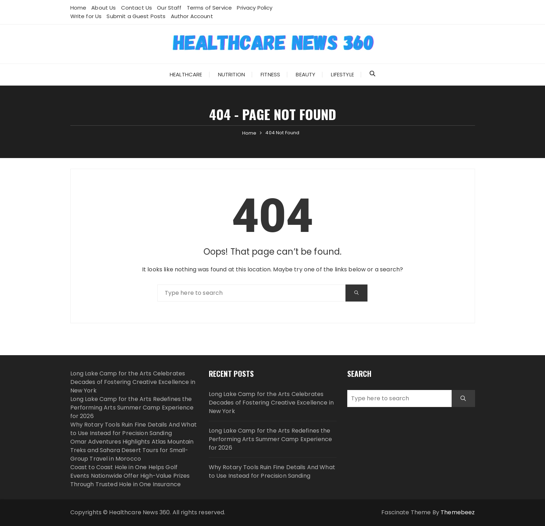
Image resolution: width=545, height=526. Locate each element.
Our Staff (169, 7)
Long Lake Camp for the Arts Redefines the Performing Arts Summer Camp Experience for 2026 (132, 407)
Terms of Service (209, 7)
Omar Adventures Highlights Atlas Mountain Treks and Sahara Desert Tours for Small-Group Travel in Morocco (132, 450)
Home (78, 7)
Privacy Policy (254, 7)
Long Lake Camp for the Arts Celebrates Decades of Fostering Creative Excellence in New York (132, 382)
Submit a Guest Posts (136, 16)
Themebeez (458, 512)
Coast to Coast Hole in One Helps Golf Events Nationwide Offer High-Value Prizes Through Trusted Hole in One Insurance (130, 475)
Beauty (305, 74)
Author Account (192, 16)
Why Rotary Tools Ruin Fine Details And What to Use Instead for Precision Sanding (133, 429)
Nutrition (231, 74)
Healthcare (186, 74)
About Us (103, 7)
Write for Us (86, 16)
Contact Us (136, 7)
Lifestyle (342, 74)
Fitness (270, 74)
